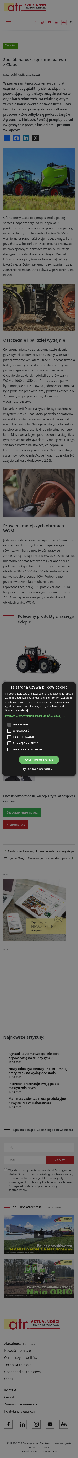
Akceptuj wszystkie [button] (39, 759)
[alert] (39, 729)
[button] (39, 716)
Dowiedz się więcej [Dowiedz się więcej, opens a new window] (16, 710)
